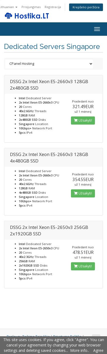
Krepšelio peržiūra (86, 7)
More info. (79, 350)
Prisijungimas (31, 7)
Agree (98, 350)
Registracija (53, 7)
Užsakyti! (83, 120)
